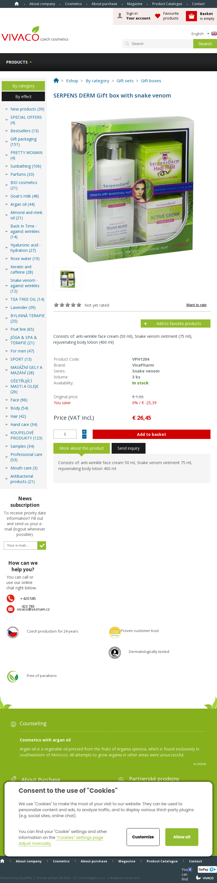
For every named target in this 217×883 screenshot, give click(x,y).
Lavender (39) (23, 307)
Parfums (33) (22, 174)
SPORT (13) (21, 359)
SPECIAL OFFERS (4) (26, 119)
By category (23, 85)
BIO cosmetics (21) (23, 185)
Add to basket (151, 434)
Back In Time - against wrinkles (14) (25, 231)
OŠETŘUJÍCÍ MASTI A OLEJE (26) (24, 386)
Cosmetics (73, 3)
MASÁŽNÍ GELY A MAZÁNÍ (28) (26, 370)
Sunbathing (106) (25, 166)
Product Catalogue (167, 3)
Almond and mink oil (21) (26, 215)
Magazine (134, 3)
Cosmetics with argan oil (45, 740)
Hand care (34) (23, 424)
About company (42, 3)
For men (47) (22, 351)
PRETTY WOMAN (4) (26, 155)
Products (17, 62)
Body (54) (19, 408)
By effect (23, 96)
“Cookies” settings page (79, 837)
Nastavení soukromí (125, 878)
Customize (143, 837)
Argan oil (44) (22, 204)
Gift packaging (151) (23, 141)
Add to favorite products (179, 323)
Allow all (181, 837)
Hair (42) (18, 416)
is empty (207, 16)
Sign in (138, 16)
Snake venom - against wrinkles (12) (25, 286)
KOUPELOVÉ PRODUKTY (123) (26, 435)
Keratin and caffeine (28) (21, 269)
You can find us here (185, 869)
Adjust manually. (35, 843)
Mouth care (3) (24, 468)
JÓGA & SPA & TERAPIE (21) (23, 340)
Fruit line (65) (22, 329)
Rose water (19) (25, 258)
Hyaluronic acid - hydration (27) (25, 247)
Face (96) (18, 399)
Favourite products (171, 15)
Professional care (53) (26, 457)
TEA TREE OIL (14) (27, 299)
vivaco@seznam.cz (33, 609)
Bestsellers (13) (24, 130)
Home (16, 4)
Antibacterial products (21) (22, 478)
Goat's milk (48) (24, 196)
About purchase (104, 3)
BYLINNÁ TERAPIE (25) (27, 318)
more (201, 763)
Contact (198, 3)
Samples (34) (22, 446)
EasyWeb (25, 878)
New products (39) (27, 109)
